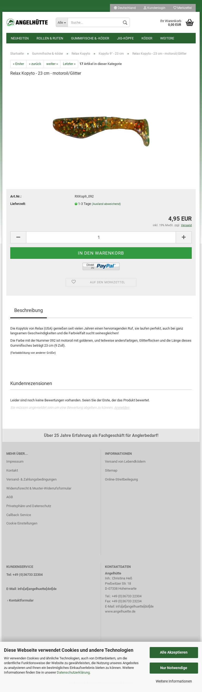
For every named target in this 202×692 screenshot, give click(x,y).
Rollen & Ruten (50, 38)
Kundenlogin (154, 8)
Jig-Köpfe (125, 38)
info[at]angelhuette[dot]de (37, 591)
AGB (9, 500)
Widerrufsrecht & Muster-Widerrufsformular (38, 491)
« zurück (35, 67)
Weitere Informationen (174, 681)
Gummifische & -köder (90, 38)
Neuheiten (20, 38)
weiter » (52, 67)
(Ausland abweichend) (106, 206)
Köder (147, 38)
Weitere (167, 38)
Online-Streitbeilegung (121, 482)
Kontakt (12, 473)
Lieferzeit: (18, 206)
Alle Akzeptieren (174, 652)
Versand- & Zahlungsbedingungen (31, 482)
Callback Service (18, 517)
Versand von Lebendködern (125, 464)
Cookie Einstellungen (21, 526)
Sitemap (111, 473)
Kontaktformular (21, 603)
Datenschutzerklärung (73, 672)
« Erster (18, 67)
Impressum (14, 464)
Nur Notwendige (173, 668)
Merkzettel (182, 8)
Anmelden (121, 410)
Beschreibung (28, 313)
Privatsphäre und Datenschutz (28, 509)
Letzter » (69, 67)
